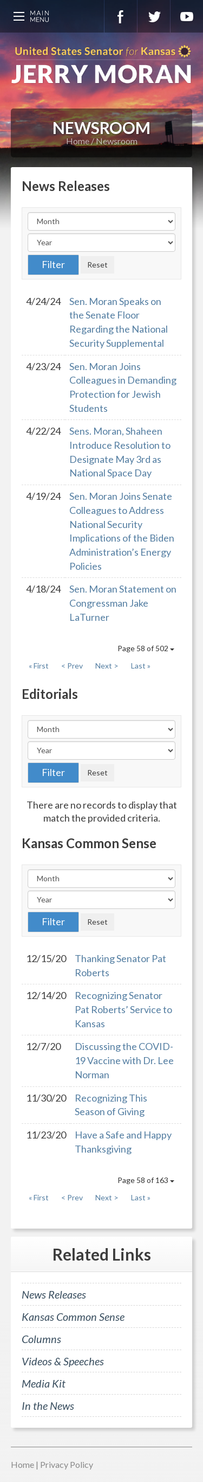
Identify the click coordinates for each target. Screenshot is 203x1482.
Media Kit (44, 1383)
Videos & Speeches (63, 1360)
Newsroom (116, 141)
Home (77, 141)
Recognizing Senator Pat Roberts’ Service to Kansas (123, 1009)
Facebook (120, 16)
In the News (48, 1405)
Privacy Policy (66, 1464)
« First (39, 665)
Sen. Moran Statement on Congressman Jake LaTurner (122, 602)
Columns (41, 1338)
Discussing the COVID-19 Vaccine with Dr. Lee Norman (124, 1060)
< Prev (72, 665)
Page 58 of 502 (145, 648)
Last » (140, 665)
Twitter (153, 16)
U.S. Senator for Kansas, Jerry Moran (101, 65)
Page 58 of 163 (145, 1180)
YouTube (187, 16)
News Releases (54, 1294)
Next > (107, 665)
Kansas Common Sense (73, 1316)
